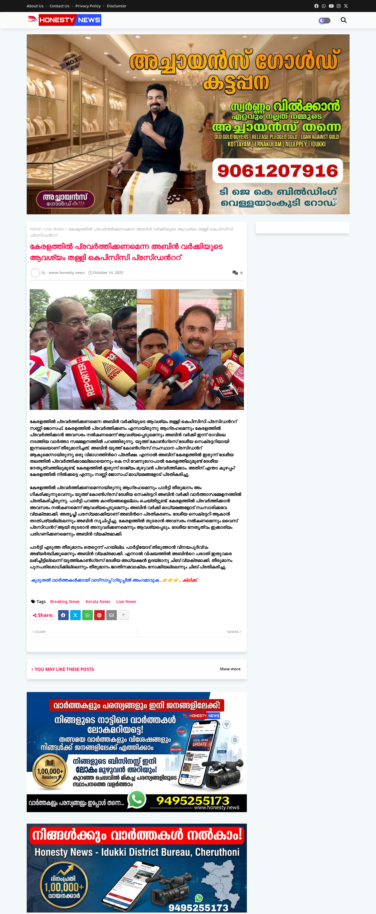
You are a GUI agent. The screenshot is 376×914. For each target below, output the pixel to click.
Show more (230, 668)
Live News (54, 229)
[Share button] (123, 615)
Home (35, 229)
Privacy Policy (88, 6)
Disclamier (117, 6)
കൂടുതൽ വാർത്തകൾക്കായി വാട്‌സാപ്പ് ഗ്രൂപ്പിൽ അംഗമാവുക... (114, 580)
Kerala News (98, 601)
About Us (35, 6)
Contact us (60, 6)
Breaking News (65, 601)
